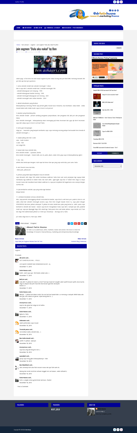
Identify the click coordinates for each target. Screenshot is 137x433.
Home (18, 28)
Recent (99, 153)
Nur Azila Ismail (25, 338)
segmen (33, 45)
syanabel (23, 356)
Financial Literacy (52, 28)
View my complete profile (103, 414)
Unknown (23, 320)
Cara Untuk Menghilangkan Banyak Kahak (110, 125)
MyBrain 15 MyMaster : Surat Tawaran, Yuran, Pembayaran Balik (107, 118)
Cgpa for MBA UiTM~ (107, 131)
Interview (27, 28)
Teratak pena (24, 329)
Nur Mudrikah (24, 365)
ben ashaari (25, 45)
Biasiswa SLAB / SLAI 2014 (100, 143)
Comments (115, 153)
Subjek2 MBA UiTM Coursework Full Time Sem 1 (105, 90)
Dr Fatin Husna (23, 12)
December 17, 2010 (26, 267)
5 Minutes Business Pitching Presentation (104, 58)
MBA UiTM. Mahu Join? (107, 102)
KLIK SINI (67, 78)
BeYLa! (22, 279)
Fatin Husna (24, 270)
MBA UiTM (38, 28)
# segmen (33, 223)
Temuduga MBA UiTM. (98, 139)
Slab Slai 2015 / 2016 (107, 110)
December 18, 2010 (26, 325)
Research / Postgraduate (72, 28)
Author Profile (19, 2)
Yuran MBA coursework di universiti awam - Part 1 (105, 147)
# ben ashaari (25, 223)
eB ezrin (22, 258)
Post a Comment (23, 386)
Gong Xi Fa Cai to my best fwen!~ (110, 94)
